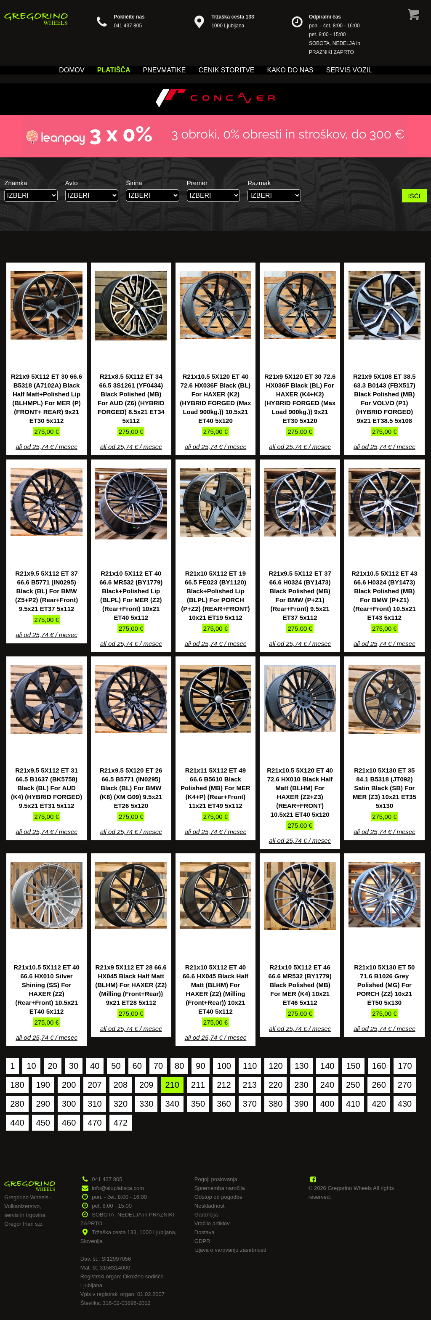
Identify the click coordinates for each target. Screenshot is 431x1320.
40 (94, 1065)
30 (73, 1065)
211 (198, 1084)
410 (353, 1103)
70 (158, 1065)
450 (43, 1122)
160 (379, 1065)
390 (301, 1103)
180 (17, 1084)
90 (200, 1065)
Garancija (206, 1214)
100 (224, 1065)
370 (250, 1103)
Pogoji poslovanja (215, 1179)
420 (379, 1103)
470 (94, 1122)
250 (353, 1084)
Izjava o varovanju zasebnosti (230, 1250)
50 (115, 1065)
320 (121, 1103)
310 (94, 1103)
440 (17, 1122)
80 (179, 1065)
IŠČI (414, 195)
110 (250, 1065)
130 (302, 1065)
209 (146, 1084)
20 (52, 1065)
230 (301, 1084)
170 (405, 1065)
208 (121, 1084)
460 (69, 1122)
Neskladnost (209, 1206)
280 (17, 1103)
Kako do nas (290, 70)
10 (31, 1065)
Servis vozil (349, 70)
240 (327, 1084)
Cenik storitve (226, 70)
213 (250, 1084)
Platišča (113, 70)
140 (327, 1065)
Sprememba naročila (219, 1188)
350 (198, 1103)
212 (224, 1084)
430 (405, 1103)
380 (275, 1103)
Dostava (204, 1232)
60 (137, 1065)
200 (69, 1084)
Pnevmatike (164, 70)
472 (121, 1122)
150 (353, 1065)
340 (172, 1103)
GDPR (202, 1241)
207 (94, 1084)
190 (43, 1084)
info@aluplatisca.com (118, 1188)
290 (43, 1103)
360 (224, 1103)
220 (275, 1084)
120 (275, 1065)
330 (146, 1103)
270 (405, 1084)
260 (379, 1084)
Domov (71, 70)
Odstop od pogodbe (218, 1197)
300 (69, 1103)
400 (327, 1103)
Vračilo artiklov (212, 1223)
